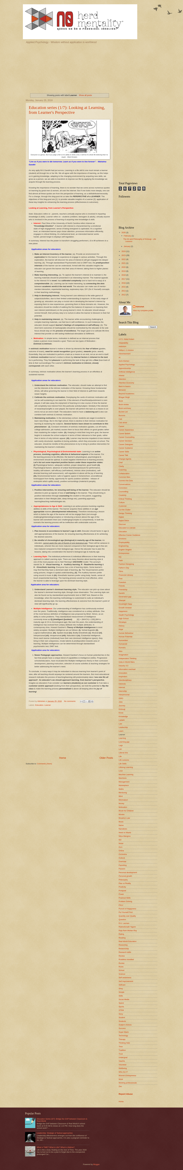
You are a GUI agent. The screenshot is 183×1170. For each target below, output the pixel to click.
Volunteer (122, 1065)
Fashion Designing (126, 564)
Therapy (122, 1039)
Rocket (121, 963)
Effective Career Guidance (129, 535)
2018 (124, 275)
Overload (122, 861)
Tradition (122, 1050)
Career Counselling (126, 437)
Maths (121, 789)
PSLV (121, 905)
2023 (124, 255)
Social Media (124, 999)
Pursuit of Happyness (127, 909)
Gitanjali (122, 600)
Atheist (121, 375)
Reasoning (123, 945)
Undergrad (123, 1057)
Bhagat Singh (124, 397)
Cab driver (123, 423)
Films (121, 571)
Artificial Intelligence (127, 372)
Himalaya (122, 622)
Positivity (122, 887)
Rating (121, 934)
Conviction (123, 488)
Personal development (128, 872)
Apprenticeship (125, 368)
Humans (122, 648)
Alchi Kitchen (124, 361)
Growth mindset (125, 608)
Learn (121, 731)
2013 (124, 291)
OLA (120, 847)
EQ (120, 557)
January (127, 246)
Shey (121, 988)
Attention (122, 379)
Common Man (124, 477)
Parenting (123, 865)
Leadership (123, 727)
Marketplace (124, 785)
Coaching (122, 470)
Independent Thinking (127, 658)
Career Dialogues (126, 444)
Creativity (122, 495)
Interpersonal (124, 695)
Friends (122, 586)
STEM (121, 1010)
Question (122, 919)
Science (122, 974)
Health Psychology (126, 615)
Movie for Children (126, 811)
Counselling (123, 492)
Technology (123, 1036)
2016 (124, 283)
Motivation (123, 807)
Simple (121, 992)
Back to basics (125, 386)
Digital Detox (124, 520)
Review (122, 956)
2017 (124, 279)
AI (119, 357)
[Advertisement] (91, 68)
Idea (120, 651)
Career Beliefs (124, 433)
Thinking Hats (124, 1043)
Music (121, 822)
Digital (121, 517)
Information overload (127, 669)
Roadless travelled (126, 959)
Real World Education (127, 941)
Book (121, 401)
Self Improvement (126, 981)
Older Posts (106, 757)
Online (121, 851)
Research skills (125, 952)
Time (121, 1047)
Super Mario (124, 1032)
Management (124, 782)
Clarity (121, 466)
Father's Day (124, 568)
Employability (124, 542)
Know (121, 713)
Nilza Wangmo (125, 836)
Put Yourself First (126, 912)
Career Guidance (126, 448)
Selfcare (122, 985)
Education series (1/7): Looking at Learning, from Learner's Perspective (67, 110)
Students (122, 1021)
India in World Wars (127, 662)
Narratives (123, 829)
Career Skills (124, 452)
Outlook (122, 858)
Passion (122, 869)
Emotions (122, 539)
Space (121, 1003)
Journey (122, 706)
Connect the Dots (126, 481)
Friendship (123, 589)
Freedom (122, 582)
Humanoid (123, 644)
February (128, 236)
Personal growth (125, 876)
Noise (121, 843)
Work (121, 1079)
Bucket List (123, 412)
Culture (122, 502)
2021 (124, 263)
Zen (120, 1086)
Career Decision (125, 441)
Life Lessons (124, 760)
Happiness (123, 611)
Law (120, 724)
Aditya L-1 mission (126, 350)
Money (121, 803)
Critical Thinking (125, 499)
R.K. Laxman (124, 923)
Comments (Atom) (44, 764)
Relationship (124, 949)
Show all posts (85, 95)
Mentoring (123, 793)
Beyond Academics (126, 394)
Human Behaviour (126, 633)
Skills (121, 996)
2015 (124, 287)
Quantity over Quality (127, 916)
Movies (122, 814)
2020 (124, 267)
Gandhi (122, 593)
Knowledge (123, 716)
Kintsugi (122, 709)
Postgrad (122, 891)
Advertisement (124, 354)
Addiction (122, 346)
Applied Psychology (127, 364)
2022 (124, 259)
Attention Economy (126, 383)
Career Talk (123, 455)
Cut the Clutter (125, 510)
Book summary (125, 408)
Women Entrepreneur (127, 1075)
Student (122, 1017)
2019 (124, 271)
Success (122, 1028)
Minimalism (123, 800)
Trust (121, 1054)
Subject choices (125, 1025)
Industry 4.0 (123, 666)
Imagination (123, 655)
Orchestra (123, 854)
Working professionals (128, 1083)
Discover (122, 524)
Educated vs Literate (127, 528)
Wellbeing (123, 1068)
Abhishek (140, 307)
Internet (122, 687)
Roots (121, 967)
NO (120, 840)
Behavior (122, 390)
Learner (47, 705)
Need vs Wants (125, 832)
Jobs (121, 702)
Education (39, 705)
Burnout (122, 415)
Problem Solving (125, 901)
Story (121, 1014)
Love (121, 771)
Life (120, 756)
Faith (121, 560)
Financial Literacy (126, 575)
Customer (123, 506)
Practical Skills (125, 898)
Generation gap (125, 597)
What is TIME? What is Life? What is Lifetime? (56, 1147)
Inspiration (123, 676)
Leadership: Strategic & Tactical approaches (55, 1133)
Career (121, 426)
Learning (122, 738)
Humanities (123, 640)
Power (121, 894)
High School (124, 618)
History (121, 626)
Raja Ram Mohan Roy (128, 930)
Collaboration (124, 473)
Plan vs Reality (125, 883)
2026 (124, 232)
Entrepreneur (124, 553)
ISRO (121, 698)
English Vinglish (125, 550)
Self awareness (125, 977)
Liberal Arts (123, 753)
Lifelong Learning (126, 767)
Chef (121, 462)
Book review (124, 404)
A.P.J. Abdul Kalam (126, 339)
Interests (122, 684)
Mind (121, 796)
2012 (124, 295)
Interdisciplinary (125, 680)
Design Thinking (125, 513)
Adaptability (123, 343)
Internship (123, 691)
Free (120, 579)
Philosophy (123, 880)
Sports (121, 1007)
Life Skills (122, 764)
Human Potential (125, 637)
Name (121, 825)
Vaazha (122, 1061)
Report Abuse (126, 1094)
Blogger (96, 1164)
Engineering (124, 546)
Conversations (124, 484)
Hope (121, 629)
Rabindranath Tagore (127, 927)
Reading (122, 938)
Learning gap (124, 742)
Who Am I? (123, 1072)
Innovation (123, 673)
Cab (120, 419)
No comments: (70, 701)
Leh (120, 749)
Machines (123, 778)
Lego (121, 745)
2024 (124, 251)
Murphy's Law (124, 818)
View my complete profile (143, 310)
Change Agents (125, 459)
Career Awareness (126, 430)
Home (62, 757)
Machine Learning (126, 774)
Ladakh (122, 720)
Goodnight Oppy (125, 604)
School (121, 970)
